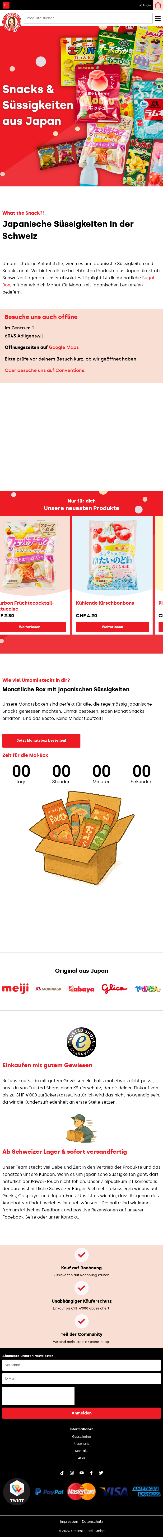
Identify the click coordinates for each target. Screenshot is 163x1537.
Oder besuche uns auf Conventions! (45, 370)
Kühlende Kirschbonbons (115, 603)
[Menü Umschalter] (158, 18)
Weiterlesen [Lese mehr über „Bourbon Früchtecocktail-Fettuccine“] (40, 627)
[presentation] (38, 1396)
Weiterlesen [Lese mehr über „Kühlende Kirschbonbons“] (123, 627)
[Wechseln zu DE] (6, 5)
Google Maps (64, 347)
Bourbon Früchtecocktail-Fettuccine (34, 606)
